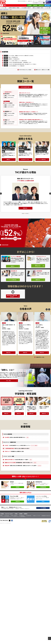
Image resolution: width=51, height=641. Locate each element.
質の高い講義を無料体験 (44, 28)
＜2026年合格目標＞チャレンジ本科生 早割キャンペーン (21, 445)
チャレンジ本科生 (8, 103)
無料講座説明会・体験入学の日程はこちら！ (20, 462)
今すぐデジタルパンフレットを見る (25, 69)
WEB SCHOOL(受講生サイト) (23, 1)
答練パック (7, 120)
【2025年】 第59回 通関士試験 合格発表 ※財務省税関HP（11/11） (20, 62)
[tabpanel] (9, 40)
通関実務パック (8, 111)
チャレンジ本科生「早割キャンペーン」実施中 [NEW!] (17, 60)
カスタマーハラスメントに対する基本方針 (19, 516)
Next (50, 40)
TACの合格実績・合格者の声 (26, 7)
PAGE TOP (49, 638)
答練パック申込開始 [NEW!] (13, 57)
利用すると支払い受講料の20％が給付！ (17, 448)
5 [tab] (27, 213)
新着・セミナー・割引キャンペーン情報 (42, 69)
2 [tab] (23, 213)
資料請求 (29, 5)
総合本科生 (7, 93)
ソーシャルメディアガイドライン (6, 516)
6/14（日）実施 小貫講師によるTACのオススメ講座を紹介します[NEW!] (20, 55)
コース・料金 (4, 7)
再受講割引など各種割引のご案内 (14, 451)
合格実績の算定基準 (5, 33)
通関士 (5, 5)
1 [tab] (22, 213)
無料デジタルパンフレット (37, 266)
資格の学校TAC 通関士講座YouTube (12, 296)
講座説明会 (35, 5)
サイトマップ (36, 1)
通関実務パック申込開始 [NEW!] (13, 58)
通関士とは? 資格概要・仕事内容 (38, 7)
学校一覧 (30, 1)
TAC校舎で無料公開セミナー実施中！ (18, 459)
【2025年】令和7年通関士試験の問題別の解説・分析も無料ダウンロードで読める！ (22, 64)
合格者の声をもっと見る (40, 357)
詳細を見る (25, 208)
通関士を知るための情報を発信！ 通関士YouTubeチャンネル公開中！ (22, 465)
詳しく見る (9, 380)
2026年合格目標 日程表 (25, 87)
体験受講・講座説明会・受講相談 (14, 7)
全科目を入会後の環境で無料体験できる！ (16, 437)
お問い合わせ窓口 (42, 1)
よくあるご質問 (47, 7)
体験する (8, 159)
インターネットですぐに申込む (48, 5)
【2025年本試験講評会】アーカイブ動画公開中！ (16, 65)
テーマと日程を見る (12, 280)
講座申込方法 (41, 5)
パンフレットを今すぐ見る (44, 32)
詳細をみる (38, 280)
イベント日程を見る (42, 159)
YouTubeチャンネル (25, 159)
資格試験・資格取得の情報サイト (5, 9)
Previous (1, 40)
